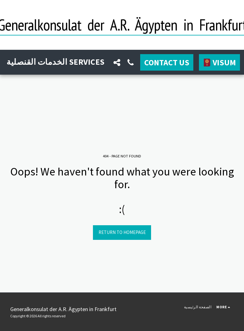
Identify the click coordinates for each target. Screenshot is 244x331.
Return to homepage (122, 232)
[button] (116, 62)
